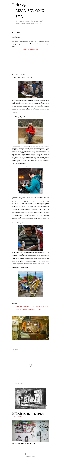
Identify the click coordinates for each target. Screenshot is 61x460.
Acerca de (38, 23)
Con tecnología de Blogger (30, 454)
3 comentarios (19, 445)
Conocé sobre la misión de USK (31, 49)
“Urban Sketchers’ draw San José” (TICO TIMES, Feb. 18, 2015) (28, 309)
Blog (17, 23)
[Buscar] (48, 3)
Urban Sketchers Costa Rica (30, 10)
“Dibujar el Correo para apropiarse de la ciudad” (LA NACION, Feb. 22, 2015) (31, 311)
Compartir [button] (14, 344)
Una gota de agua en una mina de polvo (28, 414)
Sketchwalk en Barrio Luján (23, 444)
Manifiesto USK (23, 23)
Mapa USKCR (31, 23)
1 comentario (19, 416)
